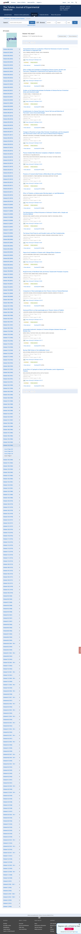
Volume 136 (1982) (8, 478)
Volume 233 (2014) (8, 160)
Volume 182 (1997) (8, 322)
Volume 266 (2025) (8, 55)
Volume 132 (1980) (8, 491)
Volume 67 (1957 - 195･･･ (9, 697)
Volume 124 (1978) (8, 516)
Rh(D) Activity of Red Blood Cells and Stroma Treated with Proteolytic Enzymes (45, 272)
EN (72, 2)
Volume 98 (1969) (7, 599)
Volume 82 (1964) (7, 650)
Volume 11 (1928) (7, 875)
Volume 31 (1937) (7, 811)
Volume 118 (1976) (8, 535)
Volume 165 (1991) (8, 375)
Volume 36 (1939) (7, 795)
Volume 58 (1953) (7, 726)
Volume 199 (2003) (8, 268)
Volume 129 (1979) (8, 501)
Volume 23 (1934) (7, 837)
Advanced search (31, 25)
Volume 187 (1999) (8, 306)
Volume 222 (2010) (8, 195)
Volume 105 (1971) (8, 577)
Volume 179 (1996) (8, 331)
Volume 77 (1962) (7, 665)
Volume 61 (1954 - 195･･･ (9, 716)
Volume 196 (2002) (8, 277)
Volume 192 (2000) (8, 290)
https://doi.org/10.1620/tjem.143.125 (34, 359)
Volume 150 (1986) (8, 423)
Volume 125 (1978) (8, 513)
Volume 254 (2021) (8, 93)
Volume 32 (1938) (7, 808)
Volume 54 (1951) (7, 738)
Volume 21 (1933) (7, 843)
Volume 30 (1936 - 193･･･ (9, 814)
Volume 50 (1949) (7, 751)
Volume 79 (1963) (7, 659)
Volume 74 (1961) (7, 675)
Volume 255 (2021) (8, 90)
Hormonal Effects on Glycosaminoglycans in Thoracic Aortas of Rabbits (43, 310)
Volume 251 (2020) (8, 103)
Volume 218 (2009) (8, 207)
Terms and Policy (23, 929)
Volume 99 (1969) (7, 596)
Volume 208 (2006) (8, 239)
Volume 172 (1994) (8, 353)
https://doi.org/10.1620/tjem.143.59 (34, 183)
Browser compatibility (55, 925)
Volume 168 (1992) (8, 366)
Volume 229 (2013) (8, 173)
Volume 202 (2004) (8, 258)
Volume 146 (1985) (8, 436)
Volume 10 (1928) (7, 878)
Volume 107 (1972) (8, 570)
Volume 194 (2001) (8, 283)
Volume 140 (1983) (8, 466)
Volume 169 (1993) (8, 363)
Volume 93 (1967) (7, 615)
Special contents (38, 927)
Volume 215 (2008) (8, 217)
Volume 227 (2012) (8, 179)
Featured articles (44, 14)
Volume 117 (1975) (8, 539)
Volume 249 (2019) (8, 109)
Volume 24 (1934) (7, 833)
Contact (52, 929)
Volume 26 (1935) (7, 827)
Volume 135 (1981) (8, 482)
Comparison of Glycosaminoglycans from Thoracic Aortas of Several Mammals (45, 291)
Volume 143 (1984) (8, 445)
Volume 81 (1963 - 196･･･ (9, 653)
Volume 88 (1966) (7, 631)
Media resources (38, 929)
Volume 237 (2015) (8, 147)
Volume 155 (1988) (8, 407)
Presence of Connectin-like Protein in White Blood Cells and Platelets (42, 174)
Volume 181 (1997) (8, 325)
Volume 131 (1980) (8, 494)
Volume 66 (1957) (7, 700)
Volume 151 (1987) (8, 420)
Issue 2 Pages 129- (8, 453)
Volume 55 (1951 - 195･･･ (9, 735)
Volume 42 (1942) (7, 776)
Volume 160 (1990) (8, 391)
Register (69, 929)
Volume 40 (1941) (7, 783)
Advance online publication (21, 14)
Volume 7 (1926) (7, 887)
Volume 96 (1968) (7, 605)
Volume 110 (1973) (8, 561)
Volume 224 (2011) (8, 188)
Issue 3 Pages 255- (8, 451)
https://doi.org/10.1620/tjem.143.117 (34, 340)
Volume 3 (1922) (7, 900)
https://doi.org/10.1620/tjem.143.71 (34, 202)
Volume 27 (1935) (7, 824)
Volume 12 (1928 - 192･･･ (9, 871)
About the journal (56, 14)
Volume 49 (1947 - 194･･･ (9, 754)
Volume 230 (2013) (8, 169)
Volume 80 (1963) (7, 656)
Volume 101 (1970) (8, 589)
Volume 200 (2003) (8, 264)
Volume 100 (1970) (8, 593)
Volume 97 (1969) (7, 602)
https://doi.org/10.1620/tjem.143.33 (34, 122)
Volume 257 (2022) (8, 84)
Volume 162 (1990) (8, 385)
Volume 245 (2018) (8, 122)
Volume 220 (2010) (8, 201)
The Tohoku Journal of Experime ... (18, 18)
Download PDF (37, 65)
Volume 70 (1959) (7, 688)
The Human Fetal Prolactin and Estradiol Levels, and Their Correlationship (43, 233)
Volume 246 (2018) (8, 119)
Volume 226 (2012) (8, 182)
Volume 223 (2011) (8, 192)
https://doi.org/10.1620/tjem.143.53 (34, 164)
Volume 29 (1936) (7, 817)
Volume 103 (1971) (8, 583)
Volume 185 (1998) (8, 312)
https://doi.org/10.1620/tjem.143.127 (34, 380)
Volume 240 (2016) (8, 138)
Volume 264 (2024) (8, 62)
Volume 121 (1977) (8, 526)
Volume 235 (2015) (8, 154)
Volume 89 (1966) (7, 627)
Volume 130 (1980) (8, 497)
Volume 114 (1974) (8, 548)
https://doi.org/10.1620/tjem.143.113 (34, 319)
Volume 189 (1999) (8, 299)
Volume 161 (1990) (8, 388)
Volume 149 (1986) (8, 426)
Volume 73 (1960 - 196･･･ (9, 678)
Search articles (6, 929)
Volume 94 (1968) (7, 612)
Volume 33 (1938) (7, 805)
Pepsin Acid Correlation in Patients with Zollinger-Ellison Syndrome (42, 252)
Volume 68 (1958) (7, 694)
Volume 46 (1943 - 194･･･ (9, 764)
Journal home (8, 14)
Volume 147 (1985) (8, 432)
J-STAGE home (6, 18)
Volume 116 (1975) (8, 542)
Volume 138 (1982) (8, 472)
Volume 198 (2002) (8, 271)
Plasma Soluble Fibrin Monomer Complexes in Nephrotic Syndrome (42, 153)
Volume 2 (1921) (7, 903)
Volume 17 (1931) (7, 856)
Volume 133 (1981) (8, 488)
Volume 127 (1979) (8, 507)
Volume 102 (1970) (8, 586)
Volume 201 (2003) (8, 261)
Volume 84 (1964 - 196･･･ (9, 643)
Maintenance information (40, 925)
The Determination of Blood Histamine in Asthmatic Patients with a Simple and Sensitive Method (45, 213)
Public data (21, 927)
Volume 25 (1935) (7, 830)
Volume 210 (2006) (8, 233)
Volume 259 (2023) (8, 78)
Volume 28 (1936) (7, 821)
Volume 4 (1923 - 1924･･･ (9, 897)
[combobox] (51, 22)
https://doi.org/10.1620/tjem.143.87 (34, 242)
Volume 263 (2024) (8, 65)
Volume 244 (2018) (8, 125)
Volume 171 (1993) (8, 356)
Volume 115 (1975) (8, 545)
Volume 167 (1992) (8, 369)
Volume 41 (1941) (7, 779)
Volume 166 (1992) (8, 372)
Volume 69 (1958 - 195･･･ (9, 691)
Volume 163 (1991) (8, 382)
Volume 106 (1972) (8, 574)
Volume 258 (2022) (8, 81)
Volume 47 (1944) (7, 760)
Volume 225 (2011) (8, 185)
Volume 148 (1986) (8, 429)
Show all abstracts (73, 36)
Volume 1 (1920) (7, 906)
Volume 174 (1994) (8, 347)
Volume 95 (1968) (7, 608)
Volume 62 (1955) (7, 713)
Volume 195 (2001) (8, 280)
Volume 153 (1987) (8, 413)
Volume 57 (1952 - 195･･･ (9, 729)
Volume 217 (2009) (8, 211)
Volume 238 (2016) (8, 144)
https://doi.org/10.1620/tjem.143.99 (34, 281)
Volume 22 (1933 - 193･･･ (9, 840)
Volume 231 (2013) (8, 166)
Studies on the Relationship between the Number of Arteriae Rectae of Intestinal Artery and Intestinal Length (45, 91)
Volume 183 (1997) (8, 318)
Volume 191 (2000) (8, 293)
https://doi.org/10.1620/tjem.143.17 (34, 80)
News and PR (31, 2)
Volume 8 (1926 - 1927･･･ (9, 884)
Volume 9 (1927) (7, 881)
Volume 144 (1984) (8, 442)
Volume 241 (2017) (8, 135)
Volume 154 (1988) (8, 410)
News (36, 923)
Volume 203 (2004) (8, 255)
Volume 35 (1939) (7, 798)
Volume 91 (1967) (7, 621)
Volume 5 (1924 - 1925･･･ (9, 894)
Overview (21, 923)
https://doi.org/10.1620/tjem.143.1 (34, 59)
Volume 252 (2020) (8, 100)
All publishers (6, 927)
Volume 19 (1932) (7, 849)
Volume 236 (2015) (8, 150)
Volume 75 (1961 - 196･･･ (9, 672)
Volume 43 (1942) (7, 773)
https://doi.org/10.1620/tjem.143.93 (34, 262)
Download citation (62, 36)
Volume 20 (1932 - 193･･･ (9, 846)
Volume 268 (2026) (8, 49)
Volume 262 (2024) (8, 68)
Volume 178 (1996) (8, 334)
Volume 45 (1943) (7, 767)
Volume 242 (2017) (8, 131)
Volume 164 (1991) (8, 379)
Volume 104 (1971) (8, 580)
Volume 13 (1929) (7, 868)
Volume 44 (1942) (7, 770)
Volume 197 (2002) (8, 274)
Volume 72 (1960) (7, 681)
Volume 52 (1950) (7, 745)
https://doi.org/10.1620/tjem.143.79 (34, 223)
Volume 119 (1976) (8, 532)
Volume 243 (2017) (8, 128)
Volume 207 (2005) (8, 242)
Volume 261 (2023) (8, 71)
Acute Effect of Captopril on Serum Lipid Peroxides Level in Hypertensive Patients (43, 370)
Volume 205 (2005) (8, 249)
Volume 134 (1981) (8, 485)
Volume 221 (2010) (8, 198)
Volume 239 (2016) (8, 141)
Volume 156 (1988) (8, 404)
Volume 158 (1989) (8, 398)
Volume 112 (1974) (8, 554)
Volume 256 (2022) (8, 87)
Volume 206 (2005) (8, 245)
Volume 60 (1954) (7, 719)
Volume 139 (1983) (8, 469)
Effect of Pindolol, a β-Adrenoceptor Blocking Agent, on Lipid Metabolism (43, 193)
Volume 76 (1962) (7, 669)
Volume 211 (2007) (8, 230)
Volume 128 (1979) (8, 504)
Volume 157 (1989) (8, 401)
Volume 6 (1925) (7, 890)
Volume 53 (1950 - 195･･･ (9, 741)
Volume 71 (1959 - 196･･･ (9, 684)
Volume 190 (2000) (8, 296)
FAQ (51, 927)
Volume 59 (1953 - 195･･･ (9, 722)
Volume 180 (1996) (8, 328)
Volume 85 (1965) (7, 640)
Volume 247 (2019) (8, 116)
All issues (34, 14)
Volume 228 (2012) (8, 176)
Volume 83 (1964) (7, 646)
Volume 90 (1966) (7, 624)
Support (39, 2)
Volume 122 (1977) (8, 523)
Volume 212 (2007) (8, 226)
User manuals (53, 923)
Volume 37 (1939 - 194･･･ (9, 792)
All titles (5, 923)
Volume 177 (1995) (8, 337)
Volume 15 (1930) (7, 862)
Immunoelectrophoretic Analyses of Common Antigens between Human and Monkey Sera (44, 330)
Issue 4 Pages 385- (8, 449)
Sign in (64, 2)
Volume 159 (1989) (8, 394)
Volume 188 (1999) (8, 302)
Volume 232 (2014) (8, 163)
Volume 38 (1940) (7, 789)
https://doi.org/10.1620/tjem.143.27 (34, 101)
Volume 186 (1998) (8, 309)
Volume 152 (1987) (8, 417)
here (77, 931)
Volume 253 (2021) (8, 97)
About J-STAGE (21, 2)
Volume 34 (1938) (7, 802)
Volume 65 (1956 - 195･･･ (9, 703)
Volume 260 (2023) (8, 74)
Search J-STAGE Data (8, 931)
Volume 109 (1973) (8, 564)
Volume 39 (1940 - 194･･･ (9, 786)
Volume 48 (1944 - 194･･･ (9, 757)
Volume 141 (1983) (8, 463)
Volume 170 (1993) (8, 360)
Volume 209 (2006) (8, 236)
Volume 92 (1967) (7, 618)
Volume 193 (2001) (8, 287)
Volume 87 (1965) (7, 634)
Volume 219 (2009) (8, 204)
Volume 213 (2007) (8, 223)
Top (39, 918)
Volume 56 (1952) (7, 732)
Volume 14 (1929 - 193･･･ (9, 865)
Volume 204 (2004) (8, 252)
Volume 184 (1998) (8, 315)
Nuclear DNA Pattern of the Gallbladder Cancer (36, 350)
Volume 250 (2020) (8, 106)
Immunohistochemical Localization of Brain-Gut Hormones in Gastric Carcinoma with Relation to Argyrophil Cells (46, 49)
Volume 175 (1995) (8, 344)
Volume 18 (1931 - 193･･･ (9, 852)
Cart (69, 2)
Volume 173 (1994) (8, 350)
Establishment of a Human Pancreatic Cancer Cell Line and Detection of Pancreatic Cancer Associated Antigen (43, 112)
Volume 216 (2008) (8, 214)
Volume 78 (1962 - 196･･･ (9, 662)
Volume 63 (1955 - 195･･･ (9, 710)
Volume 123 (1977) (8, 520)
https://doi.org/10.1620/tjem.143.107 (34, 300)
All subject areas (7, 925)
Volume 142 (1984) (8, 459)
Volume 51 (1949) (7, 748)
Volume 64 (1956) (7, 707)
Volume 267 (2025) (8, 52)
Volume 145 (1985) (8, 439)
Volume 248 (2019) (8, 112)
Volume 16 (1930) (7, 859)
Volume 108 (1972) (8, 567)
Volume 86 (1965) (7, 637)
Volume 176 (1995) (8, 341)
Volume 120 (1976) (8, 529)
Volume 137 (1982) (8, 475)
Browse (13, 2)
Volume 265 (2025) (8, 58)
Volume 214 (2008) (8, 220)
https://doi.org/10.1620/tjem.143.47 (34, 143)
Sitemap (52, 931)
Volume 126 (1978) (8, 510)
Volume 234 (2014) (8, 157)
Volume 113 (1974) (8, 551)
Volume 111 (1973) (8, 558)
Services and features (24, 925)
